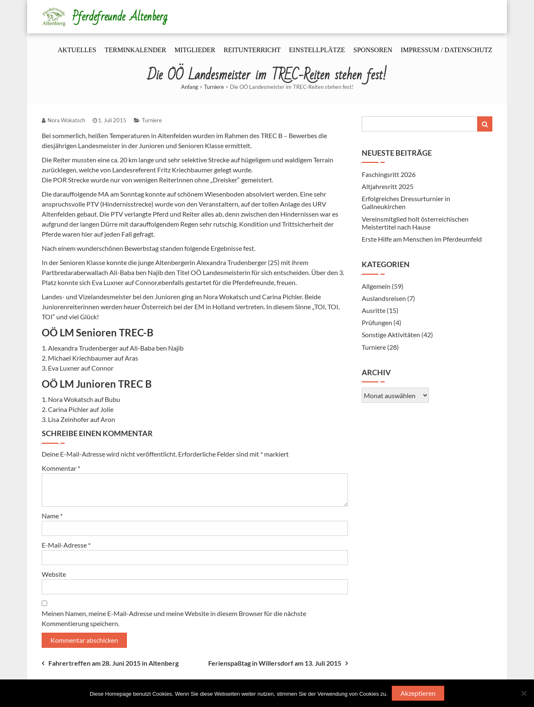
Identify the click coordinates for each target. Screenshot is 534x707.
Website (54, 574)
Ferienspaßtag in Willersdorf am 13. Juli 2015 (274, 663)
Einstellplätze (317, 49)
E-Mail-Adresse (66, 545)
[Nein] (523, 693)
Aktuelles (77, 49)
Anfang (189, 86)
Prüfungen (377, 322)
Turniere (214, 86)
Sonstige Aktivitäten (391, 334)
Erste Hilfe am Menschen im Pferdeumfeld (422, 239)
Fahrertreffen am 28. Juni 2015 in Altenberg (113, 663)
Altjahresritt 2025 (387, 186)
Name (52, 516)
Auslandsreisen (384, 298)
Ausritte (373, 310)
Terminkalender (135, 49)
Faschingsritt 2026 (389, 174)
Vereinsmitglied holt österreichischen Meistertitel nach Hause (415, 223)
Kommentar (61, 468)
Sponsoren (372, 49)
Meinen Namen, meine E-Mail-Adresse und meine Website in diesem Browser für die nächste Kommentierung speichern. (174, 618)
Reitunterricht (252, 49)
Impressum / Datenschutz (446, 49)
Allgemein (376, 286)
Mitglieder (194, 49)
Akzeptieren (418, 693)
